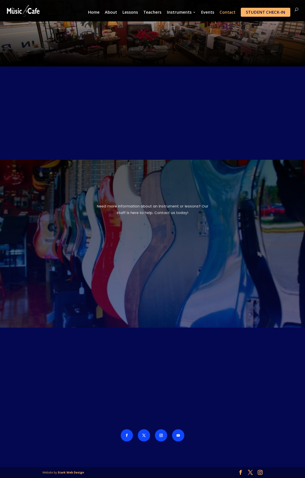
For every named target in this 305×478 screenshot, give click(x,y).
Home (93, 13)
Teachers (152, 13)
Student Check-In (265, 12)
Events (207, 13)
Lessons (130, 13)
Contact (227, 13)
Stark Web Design (71, 472)
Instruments (179, 13)
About (111, 13)
